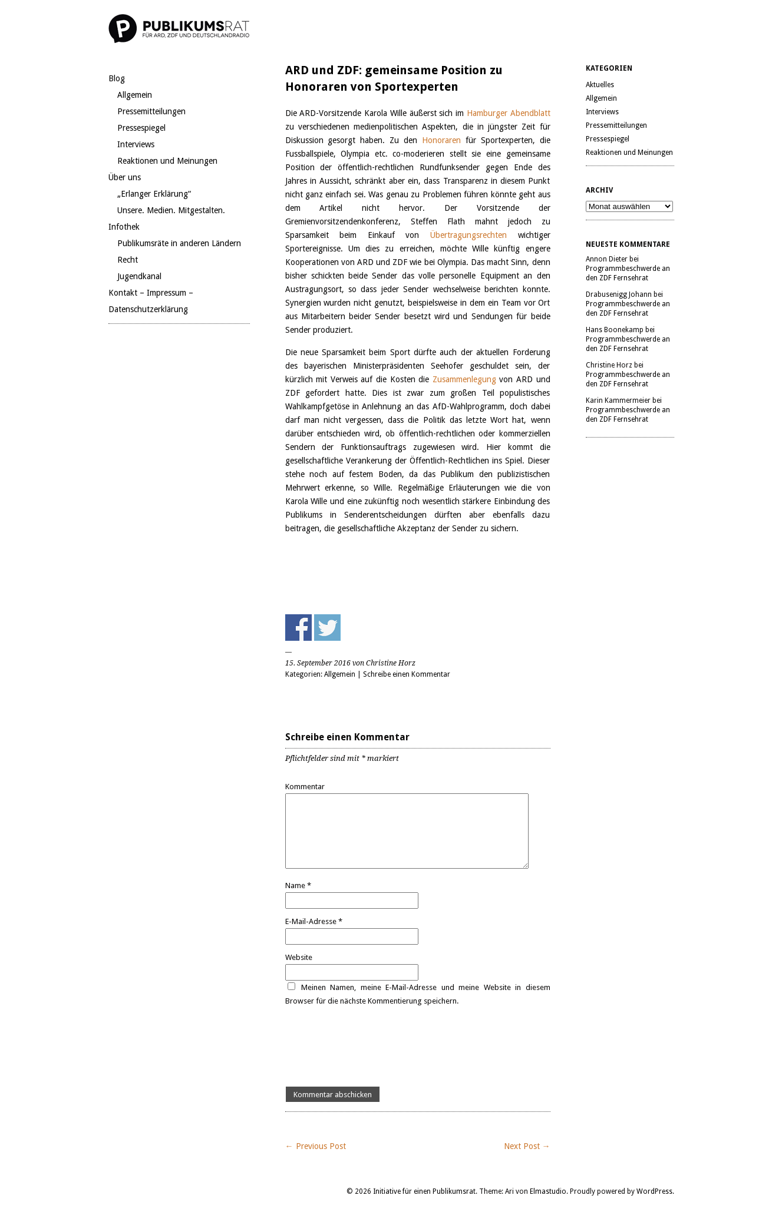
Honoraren (444, 140)
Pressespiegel (141, 128)
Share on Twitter (327, 627)
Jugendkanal (139, 276)
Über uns (124, 177)
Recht (127, 259)
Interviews (135, 144)
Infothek (124, 226)
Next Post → (527, 1146)
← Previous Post (315, 1146)
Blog (116, 78)
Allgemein (134, 95)
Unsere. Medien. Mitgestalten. (171, 210)
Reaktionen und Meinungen (167, 160)
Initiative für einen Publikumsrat (424, 1191)
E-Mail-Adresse (313, 921)
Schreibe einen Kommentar (406, 674)
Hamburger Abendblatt (508, 113)
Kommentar (305, 786)
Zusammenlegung (466, 379)
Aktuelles (600, 85)
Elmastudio (548, 1191)
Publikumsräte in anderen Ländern (179, 243)
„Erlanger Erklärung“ (154, 193)
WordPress (654, 1191)
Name (298, 885)
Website (298, 957)
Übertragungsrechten (468, 235)
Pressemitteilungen (151, 111)
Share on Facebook (298, 627)
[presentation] (374, 1047)
